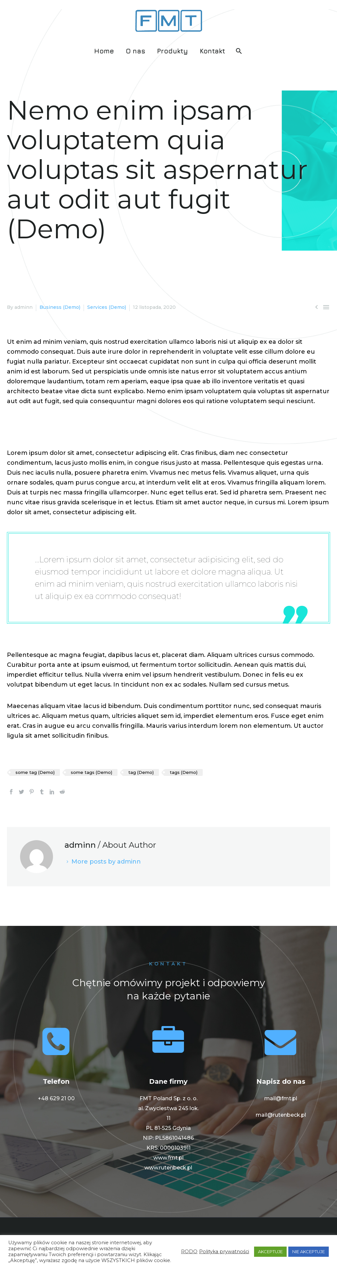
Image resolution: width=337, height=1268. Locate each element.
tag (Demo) (141, 772)
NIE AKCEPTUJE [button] (308, 1251)
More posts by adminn (106, 861)
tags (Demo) (183, 772)
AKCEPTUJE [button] (270, 1251)
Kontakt (212, 51)
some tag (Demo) (35, 772)
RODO (189, 1251)
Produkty (172, 51)
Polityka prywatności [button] (224, 1251)
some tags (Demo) (91, 772)
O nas (135, 51)
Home (104, 51)
